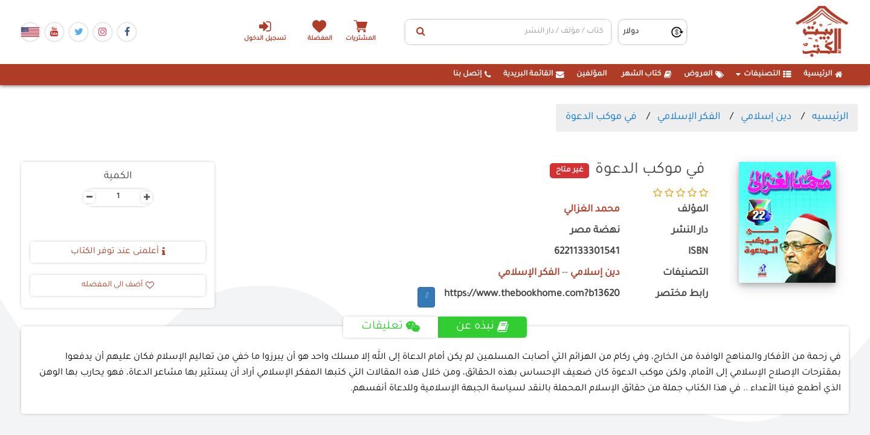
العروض (704, 74)
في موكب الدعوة (601, 117)
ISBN (698, 252)
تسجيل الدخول (265, 30)
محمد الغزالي (592, 210)
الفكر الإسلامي (688, 117)
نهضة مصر (595, 231)
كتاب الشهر (647, 74)
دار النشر (690, 231)
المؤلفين (591, 74)
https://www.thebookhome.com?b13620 (532, 294)
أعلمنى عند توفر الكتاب (118, 252)
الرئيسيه (830, 117)
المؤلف (692, 210)
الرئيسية (823, 74)
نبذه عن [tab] (482, 327)
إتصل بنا (472, 74)
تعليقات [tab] (390, 327)
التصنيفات (763, 74)
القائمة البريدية (533, 74)
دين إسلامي (766, 117)
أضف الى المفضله (118, 285)
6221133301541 (587, 252)
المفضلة (320, 39)
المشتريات (362, 39)
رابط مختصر (682, 294)
